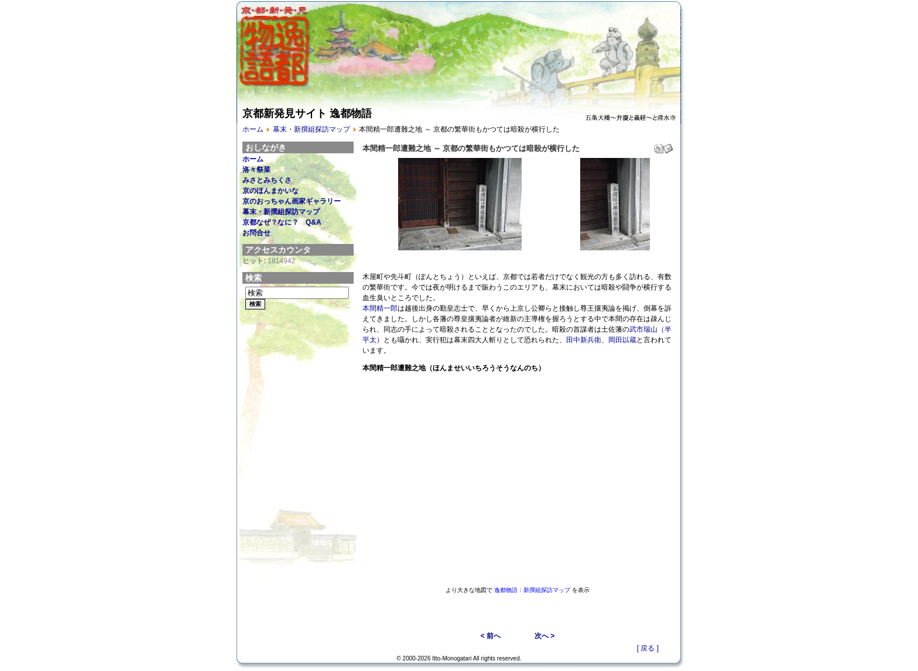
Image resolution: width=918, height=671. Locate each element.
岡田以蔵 (622, 340)
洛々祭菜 (256, 170)
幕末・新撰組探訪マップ (311, 129)
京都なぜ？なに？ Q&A (281, 222)
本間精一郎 (380, 308)
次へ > (544, 636)
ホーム (252, 129)
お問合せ (256, 233)
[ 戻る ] (648, 648)
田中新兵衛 (583, 340)
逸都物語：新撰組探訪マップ (532, 590)
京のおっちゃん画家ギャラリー (291, 201)
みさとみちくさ (267, 180)
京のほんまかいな (270, 191)
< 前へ (491, 636)
